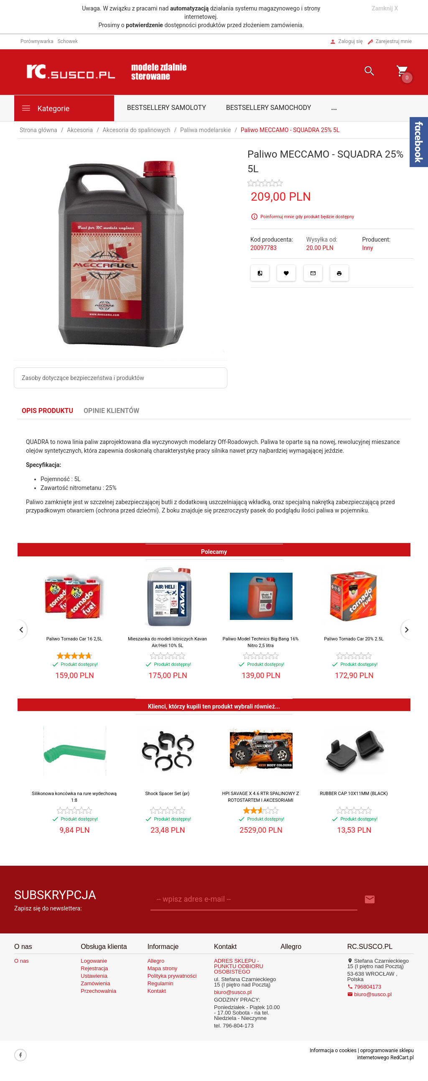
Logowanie (94, 961)
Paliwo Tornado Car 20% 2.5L (354, 639)
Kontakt (157, 991)
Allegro (156, 961)
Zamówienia (95, 983)
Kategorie (45, 108)
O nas (21, 961)
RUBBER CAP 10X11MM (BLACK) (354, 793)
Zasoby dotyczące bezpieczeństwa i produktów (83, 378)
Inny (367, 248)
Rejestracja (94, 968)
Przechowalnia (98, 991)
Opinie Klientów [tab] (111, 411)
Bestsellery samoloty (166, 108)
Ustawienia (94, 976)
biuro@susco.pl (233, 992)
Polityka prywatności (172, 976)
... (334, 108)
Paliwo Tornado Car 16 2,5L (74, 639)
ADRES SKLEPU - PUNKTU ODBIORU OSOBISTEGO (238, 966)
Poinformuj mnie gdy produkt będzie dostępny (307, 216)
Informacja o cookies (333, 1050)
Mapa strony (163, 968)
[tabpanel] (214, 481)
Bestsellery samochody (268, 108)
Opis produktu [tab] (47, 411)
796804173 (364, 987)
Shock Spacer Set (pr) (167, 793)
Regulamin (160, 983)
